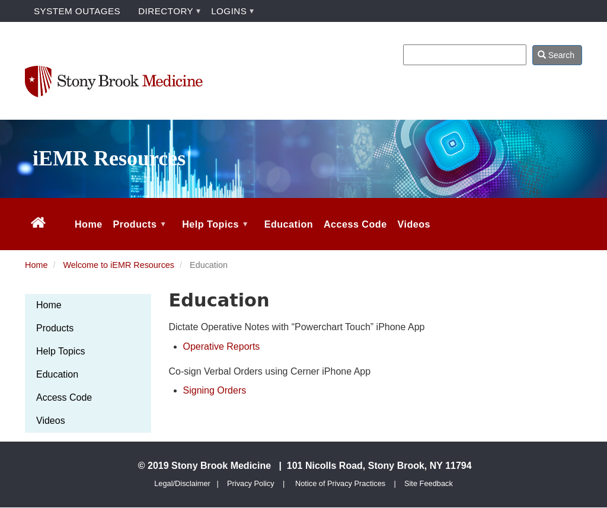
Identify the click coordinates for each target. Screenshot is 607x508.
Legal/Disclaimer (182, 483)
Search (556, 55)
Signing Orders (215, 390)
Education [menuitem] (288, 224)
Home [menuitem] (89, 224)
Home (36, 265)
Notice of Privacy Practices (340, 483)
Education (57, 374)
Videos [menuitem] (413, 224)
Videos (50, 421)
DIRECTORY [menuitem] (165, 11)
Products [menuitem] (139, 234)
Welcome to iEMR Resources (118, 265)
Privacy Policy (250, 483)
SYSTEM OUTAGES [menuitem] (77, 11)
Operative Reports (221, 346)
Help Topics (60, 351)
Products (55, 328)
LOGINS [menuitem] (229, 11)
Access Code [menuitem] (355, 224)
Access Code (64, 397)
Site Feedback (428, 483)
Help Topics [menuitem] (214, 234)
